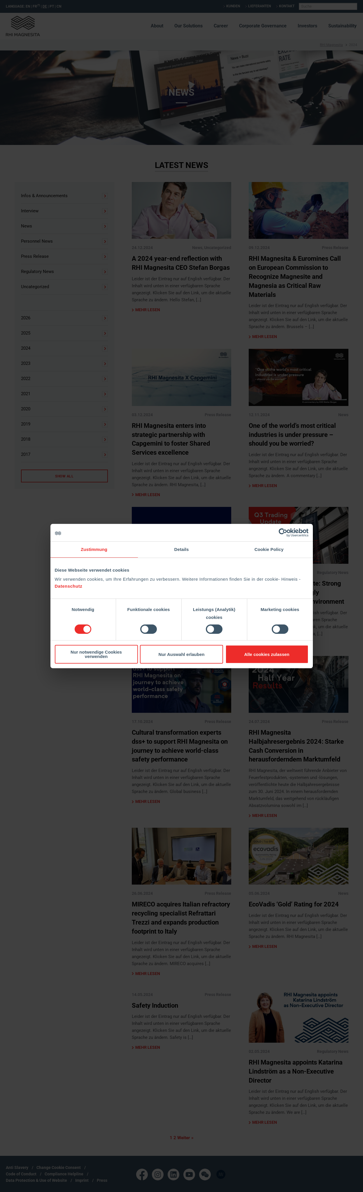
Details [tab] (181, 549)
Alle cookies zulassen (266, 654)
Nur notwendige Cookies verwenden (96, 654)
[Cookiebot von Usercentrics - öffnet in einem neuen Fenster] (282, 532)
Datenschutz (69, 586)
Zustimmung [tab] (94, 549)
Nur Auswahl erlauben (182, 654)
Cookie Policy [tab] (269, 549)
